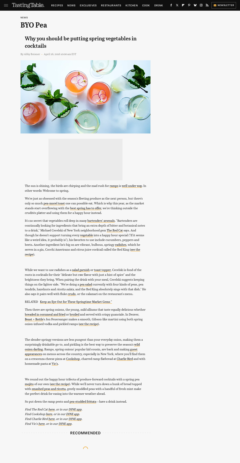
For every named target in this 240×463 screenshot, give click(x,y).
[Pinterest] (189, 6)
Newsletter (223, 5)
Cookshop (73, 359)
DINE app (75, 409)
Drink (158, 5)
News (71, 5)
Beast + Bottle (34, 319)
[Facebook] (171, 6)
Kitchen (132, 5)
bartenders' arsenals (101, 220)
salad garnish (81, 270)
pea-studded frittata (83, 401)
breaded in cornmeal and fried (45, 314)
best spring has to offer (85, 208)
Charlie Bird (125, 359)
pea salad (86, 284)
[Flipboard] (183, 6)
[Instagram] (201, 6)
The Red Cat (115, 230)
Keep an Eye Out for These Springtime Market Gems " (76, 301)
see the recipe (88, 324)
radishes (120, 244)
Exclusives (88, 5)
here (51, 409)
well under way (132, 186)
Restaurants (111, 5)
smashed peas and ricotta (49, 389)
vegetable (86, 235)
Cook (146, 5)
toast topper (102, 270)
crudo (72, 294)
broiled (74, 314)
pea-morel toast (54, 203)
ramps (114, 186)
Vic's (55, 363)
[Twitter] (177, 6)
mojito (29, 384)
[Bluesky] (195, 6)
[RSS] (207, 6)
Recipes (57, 5)
